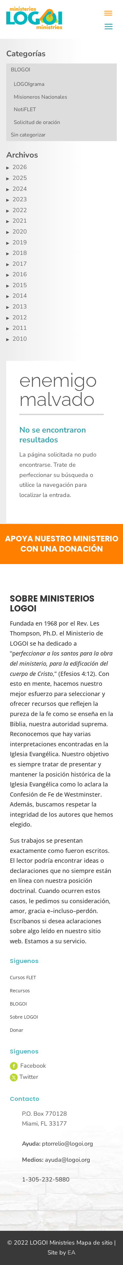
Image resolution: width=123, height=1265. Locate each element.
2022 (19, 210)
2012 (19, 317)
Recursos (20, 990)
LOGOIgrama (29, 84)
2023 (19, 199)
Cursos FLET (23, 977)
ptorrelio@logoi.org (67, 1144)
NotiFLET (25, 109)
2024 (19, 189)
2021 (19, 221)
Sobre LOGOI (24, 1017)
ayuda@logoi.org (67, 1160)
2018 (19, 253)
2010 (19, 339)
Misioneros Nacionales (40, 97)
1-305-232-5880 (46, 1179)
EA (71, 1252)
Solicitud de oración (37, 122)
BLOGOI (20, 69)
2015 (19, 285)
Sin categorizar (28, 134)
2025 (19, 178)
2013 (19, 306)
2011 (19, 328)
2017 (19, 264)
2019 (19, 242)
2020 (19, 232)
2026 (19, 167)
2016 (19, 274)
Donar (16, 1030)
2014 (19, 296)
